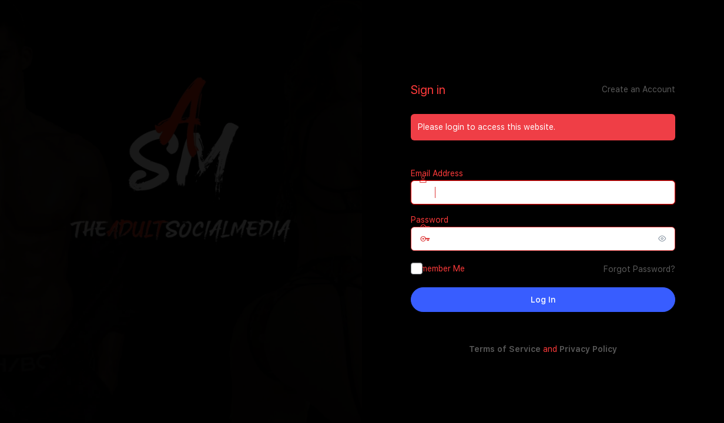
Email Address (437, 173)
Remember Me (438, 268)
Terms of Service (505, 349)
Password (429, 219)
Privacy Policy (588, 349)
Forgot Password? (639, 269)
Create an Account (638, 89)
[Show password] (663, 238)
